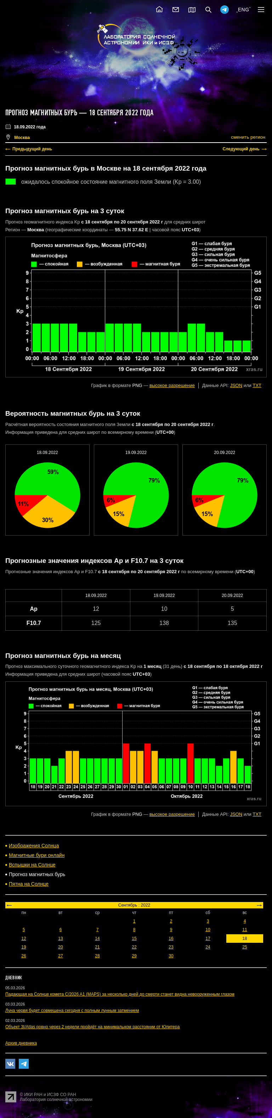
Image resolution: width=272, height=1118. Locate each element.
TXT (257, 385)
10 (207, 929)
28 (97, 955)
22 (134, 947)
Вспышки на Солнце (32, 865)
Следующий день (241, 148)
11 (244, 929)
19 (23, 947)
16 (171, 938)
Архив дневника (21, 1043)
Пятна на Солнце (29, 884)
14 (97, 938)
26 (23, 955)
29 (134, 955)
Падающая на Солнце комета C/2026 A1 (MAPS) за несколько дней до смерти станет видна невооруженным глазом (119, 994)
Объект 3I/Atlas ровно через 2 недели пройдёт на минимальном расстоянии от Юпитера (92, 1026)
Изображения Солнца (34, 845)
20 (60, 947)
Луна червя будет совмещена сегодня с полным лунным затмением (72, 1010)
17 (207, 938)
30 (171, 955)
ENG (243, 9)
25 (244, 947)
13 (60, 938)
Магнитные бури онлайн (36, 855)
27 (60, 955)
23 (171, 947)
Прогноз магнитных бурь (41, 112)
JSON (236, 385)
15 (134, 938)
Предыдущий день (32, 148)
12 (23, 938)
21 (97, 947)
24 (207, 947)
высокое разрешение (172, 385)
